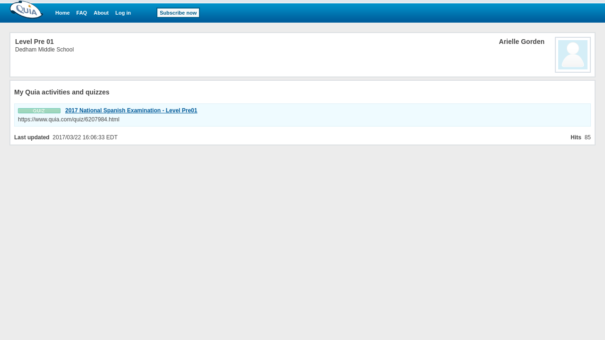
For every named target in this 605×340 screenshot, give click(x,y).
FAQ (82, 13)
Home (62, 13)
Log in (123, 13)
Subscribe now (178, 13)
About (101, 13)
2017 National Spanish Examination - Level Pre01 (131, 110)
